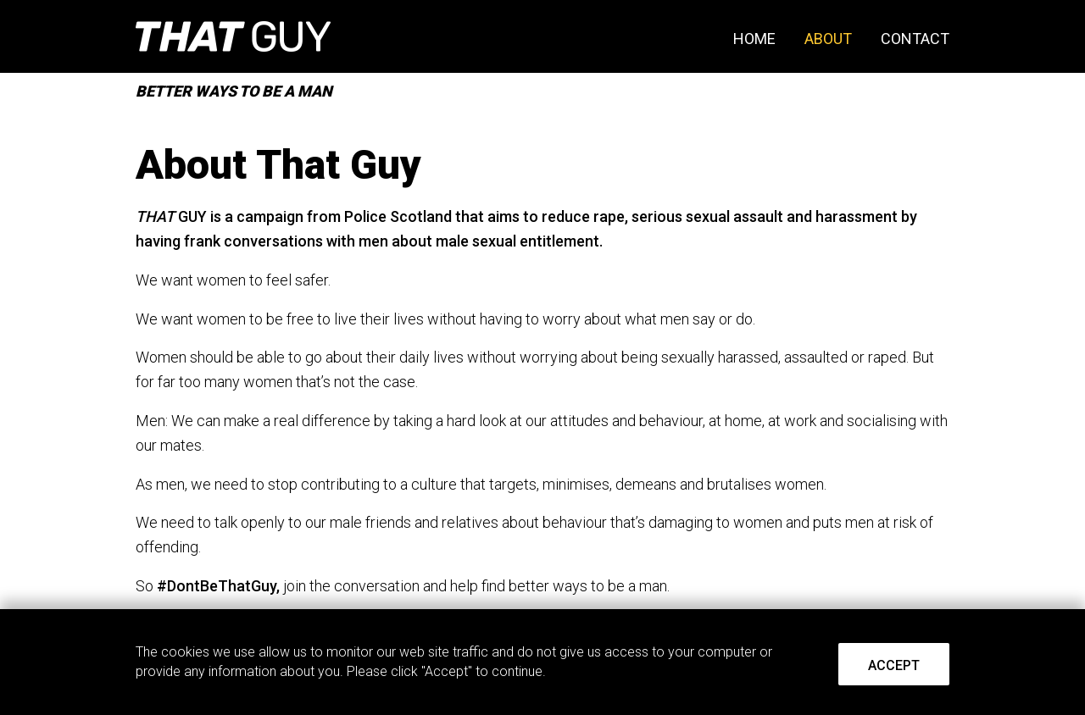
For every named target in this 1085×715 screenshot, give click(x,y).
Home (754, 38)
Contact (915, 38)
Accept (894, 665)
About (828, 38)
